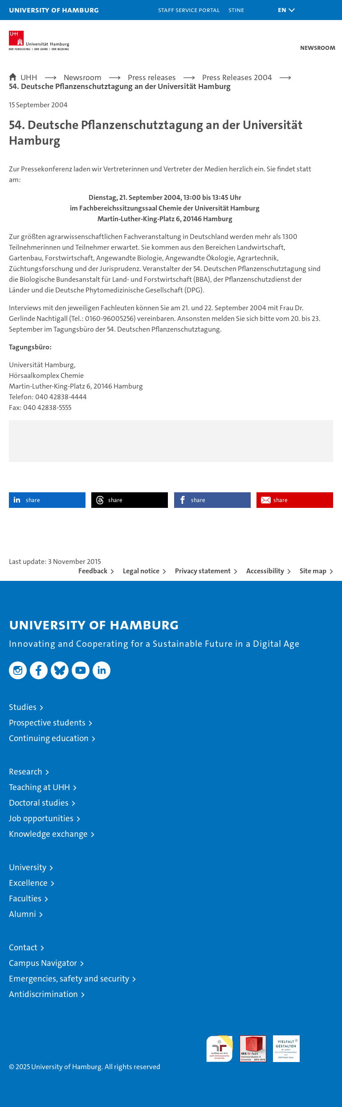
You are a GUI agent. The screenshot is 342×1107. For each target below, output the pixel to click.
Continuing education (49, 738)
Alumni (22, 914)
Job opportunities (41, 818)
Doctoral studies (39, 802)
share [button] (33, 500)
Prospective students (47, 722)
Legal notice (141, 571)
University (27, 867)
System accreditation (319, 1044)
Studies (23, 707)
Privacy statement (203, 571)
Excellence (28, 882)
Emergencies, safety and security (69, 978)
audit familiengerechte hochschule (219, 1048)
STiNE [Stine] (236, 9)
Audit (248, 1040)
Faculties (25, 898)
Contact (23, 947)
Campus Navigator (43, 963)
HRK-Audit (281, 1044)
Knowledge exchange (48, 833)
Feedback (92, 571)
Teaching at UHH (39, 787)
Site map (313, 571)
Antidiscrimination (43, 994)
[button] (284, 10)
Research (25, 771)
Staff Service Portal (189, 9)
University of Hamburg (54, 9)
